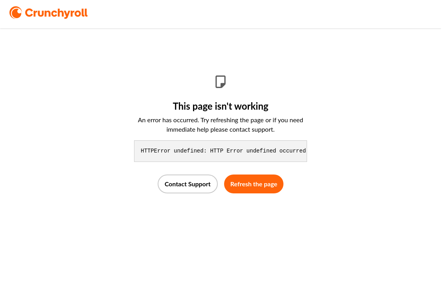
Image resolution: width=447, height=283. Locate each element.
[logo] (59, 12)
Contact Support (188, 183)
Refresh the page (254, 183)
